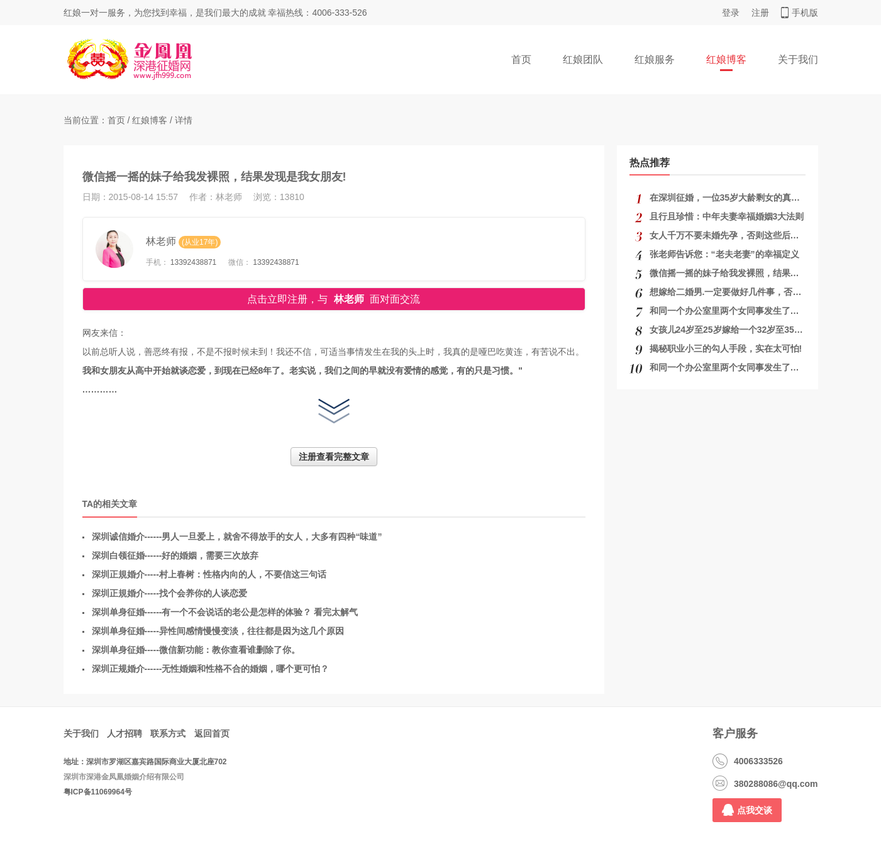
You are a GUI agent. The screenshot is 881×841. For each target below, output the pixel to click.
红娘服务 (654, 59)
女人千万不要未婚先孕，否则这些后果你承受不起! (748, 235)
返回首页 (212, 733)
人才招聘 (124, 733)
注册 (760, 13)
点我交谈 (747, 810)
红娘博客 (726, 59)
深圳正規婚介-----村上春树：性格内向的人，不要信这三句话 (209, 574)
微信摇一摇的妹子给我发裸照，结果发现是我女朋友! (752, 273)
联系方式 (168, 733)
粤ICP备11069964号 (98, 792)
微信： (239, 262)
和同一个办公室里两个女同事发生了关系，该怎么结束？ (760, 311)
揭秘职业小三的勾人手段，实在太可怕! (726, 348)
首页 (521, 59)
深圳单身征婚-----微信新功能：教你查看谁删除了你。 (196, 650)
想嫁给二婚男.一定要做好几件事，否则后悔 (734, 292)
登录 (731, 13)
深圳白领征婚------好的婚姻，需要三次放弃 (175, 555)
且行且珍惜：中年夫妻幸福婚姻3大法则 (727, 216)
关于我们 (798, 59)
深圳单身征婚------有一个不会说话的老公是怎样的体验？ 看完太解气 (225, 612)
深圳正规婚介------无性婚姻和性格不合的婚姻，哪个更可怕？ (211, 669)
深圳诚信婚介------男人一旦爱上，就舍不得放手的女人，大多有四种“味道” (237, 537)
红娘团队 (583, 59)
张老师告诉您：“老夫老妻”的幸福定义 (724, 254)
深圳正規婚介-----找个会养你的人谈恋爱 (169, 593)
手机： (157, 262)
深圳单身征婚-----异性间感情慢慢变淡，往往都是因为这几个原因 (218, 631)
